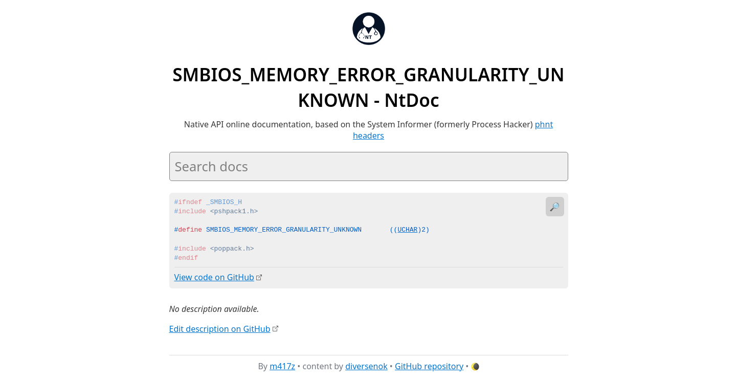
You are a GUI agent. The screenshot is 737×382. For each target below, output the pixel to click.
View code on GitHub (214, 277)
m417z (282, 366)
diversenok (366, 366)
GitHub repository (429, 366)
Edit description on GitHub (220, 328)
